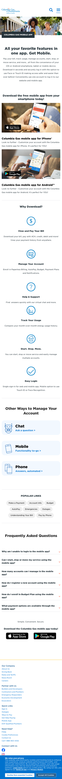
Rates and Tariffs (9, 675)
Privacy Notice (37, 769)
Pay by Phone (45, 515)
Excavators (6, 701)
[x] (3, 749)
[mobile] (21, 447)
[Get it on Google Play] (44, 636)
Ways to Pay (7, 715)
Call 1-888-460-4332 (10, 741)
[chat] (19, 427)
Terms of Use (21, 769)
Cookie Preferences (10, 735)
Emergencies (31, 509)
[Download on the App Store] (31, 118)
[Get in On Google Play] (31, 164)
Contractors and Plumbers (13, 692)
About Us (6, 669)
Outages (46, 509)
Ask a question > (25, 430)
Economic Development (12, 698)
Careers (5, 681)
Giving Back (7, 672)
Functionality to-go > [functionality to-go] (28, 450)
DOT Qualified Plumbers (12, 724)
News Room (7, 678)
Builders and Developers (12, 689)
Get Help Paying (8, 718)
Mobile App (6, 721)
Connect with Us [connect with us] (9, 746)
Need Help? (7, 729)
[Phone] (21, 467)
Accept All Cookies (46, 775)
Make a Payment (16, 503)
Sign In (4, 709)
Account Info (35, 503)
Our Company (8, 666)
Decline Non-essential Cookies (19, 775)
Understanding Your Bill (22, 515)
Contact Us (6, 738)
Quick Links (7, 706)
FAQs (4, 732)
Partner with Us (9, 686)
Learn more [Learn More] (18, 768)
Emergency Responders (12, 695)
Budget (50, 503)
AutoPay (16, 509)
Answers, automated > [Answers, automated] (29, 471)
